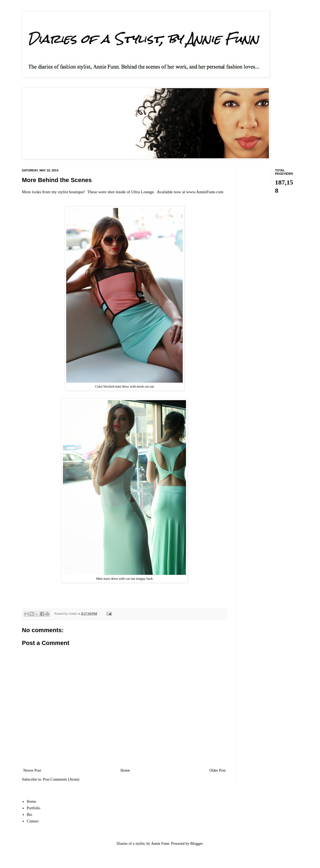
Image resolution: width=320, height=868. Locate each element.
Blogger (196, 844)
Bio (29, 815)
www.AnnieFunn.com (204, 191)
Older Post (218, 770)
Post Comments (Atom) (61, 779)
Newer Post (32, 770)
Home (125, 770)
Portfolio (33, 808)
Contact (33, 821)
